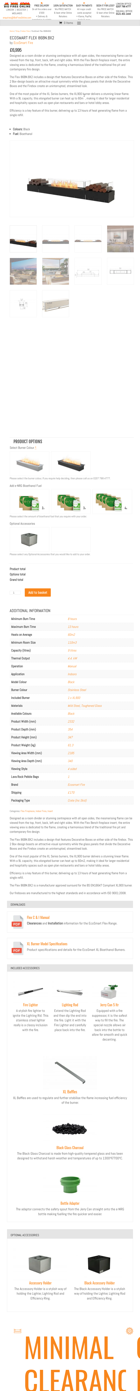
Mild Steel (74, 706)
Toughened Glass (91, 706)
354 (70, 729)
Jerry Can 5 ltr (109, 1004)
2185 (71, 753)
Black (71, 682)
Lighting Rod (70, 1004)
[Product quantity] (15, 592)
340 (70, 761)
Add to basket (37, 592)
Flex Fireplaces (28, 811)
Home (12, 31)
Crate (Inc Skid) (77, 800)
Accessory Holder (40, 1282)
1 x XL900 (74, 698)
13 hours (73, 627)
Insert (50, 811)
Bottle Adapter (70, 1203)
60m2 (71, 635)
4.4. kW (72, 658)
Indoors (72, 674)
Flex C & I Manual (38, 917)
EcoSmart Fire (23, 42)
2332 (71, 721)
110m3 (72, 642)
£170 (71, 792)
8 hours (72, 619)
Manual (72, 666)
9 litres (72, 650)
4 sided (72, 769)
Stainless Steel (77, 690)
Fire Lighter (30, 1004)
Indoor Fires (25, 31)
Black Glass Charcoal (70, 1147)
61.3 (70, 745)
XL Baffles (70, 1091)
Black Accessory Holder (99, 1282)
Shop (18, 31)
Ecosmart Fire (76, 785)
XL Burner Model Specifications (47, 943)
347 (70, 737)
